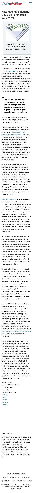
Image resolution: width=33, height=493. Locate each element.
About (9, 474)
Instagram (5, 402)
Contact (30, 481)
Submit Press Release (9, 477)
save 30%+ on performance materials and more (16, 331)
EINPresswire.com (13, 71)
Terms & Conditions (24, 477)
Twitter (4, 397)
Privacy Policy (21, 481)
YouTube (4, 405)
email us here (6, 390)
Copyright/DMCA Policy (8, 481)
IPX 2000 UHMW (7, 199)
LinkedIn (4, 400)
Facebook (5, 395)
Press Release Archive (19, 474)
